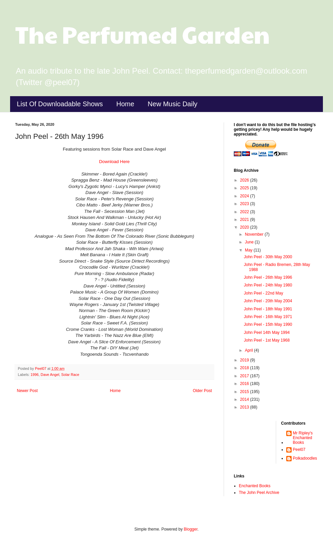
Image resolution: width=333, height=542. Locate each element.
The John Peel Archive (259, 492)
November (255, 234)
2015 (245, 391)
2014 (245, 399)
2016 (245, 383)
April (249, 350)
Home (125, 104)
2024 (245, 196)
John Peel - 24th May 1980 (268, 285)
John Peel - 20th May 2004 (268, 301)
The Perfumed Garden (142, 33)
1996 (35, 375)
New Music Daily (172, 104)
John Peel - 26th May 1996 (268, 277)
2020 (245, 227)
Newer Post (27, 390)
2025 (245, 188)
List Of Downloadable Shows (60, 104)
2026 (245, 180)
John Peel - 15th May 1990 (268, 324)
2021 (245, 219)
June (250, 242)
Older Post (202, 390)
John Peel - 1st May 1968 (267, 340)
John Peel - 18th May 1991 (268, 309)
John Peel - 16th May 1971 (268, 316)
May (249, 250)
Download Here (114, 161)
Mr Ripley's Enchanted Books (303, 438)
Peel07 (299, 449)
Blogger (190, 529)
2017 (245, 376)
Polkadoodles (305, 458)
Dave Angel (50, 375)
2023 (245, 203)
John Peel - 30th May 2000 (268, 257)
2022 (245, 211)
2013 (245, 407)
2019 (245, 360)
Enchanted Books (254, 485)
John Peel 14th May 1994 (267, 332)
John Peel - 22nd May (263, 293)
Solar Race (70, 375)
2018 (245, 367)
